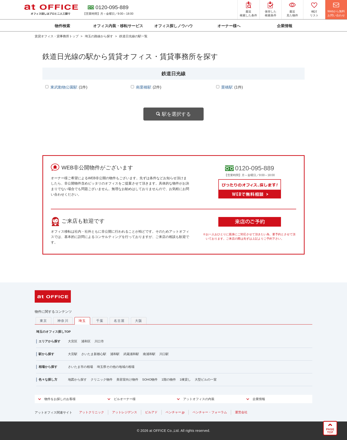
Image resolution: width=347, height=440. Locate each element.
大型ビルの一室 (206, 379)
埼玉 (82, 321)
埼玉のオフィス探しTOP (53, 331)
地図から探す (77, 379)
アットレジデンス (124, 412)
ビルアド (151, 412)
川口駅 (164, 354)
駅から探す (46, 354)
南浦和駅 (149, 354)
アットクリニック (91, 412)
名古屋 (119, 321)
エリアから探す (49, 341)
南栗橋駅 (143, 87)
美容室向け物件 (127, 379)
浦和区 (86, 341)
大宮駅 (72, 354)
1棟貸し (185, 379)
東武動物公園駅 (63, 87)
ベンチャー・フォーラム (210, 412)
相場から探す (48, 367)
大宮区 (72, 341)
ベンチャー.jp (175, 412)
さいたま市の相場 (80, 367)
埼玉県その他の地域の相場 (115, 367)
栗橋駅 (227, 87)
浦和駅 (115, 354)
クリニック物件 (102, 379)
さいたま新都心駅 (93, 354)
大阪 (138, 321)
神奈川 (62, 321)
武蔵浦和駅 (131, 354)
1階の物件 (168, 379)
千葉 (100, 321)
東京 (43, 321)
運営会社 (241, 412)
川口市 (99, 341)
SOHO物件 (150, 379)
